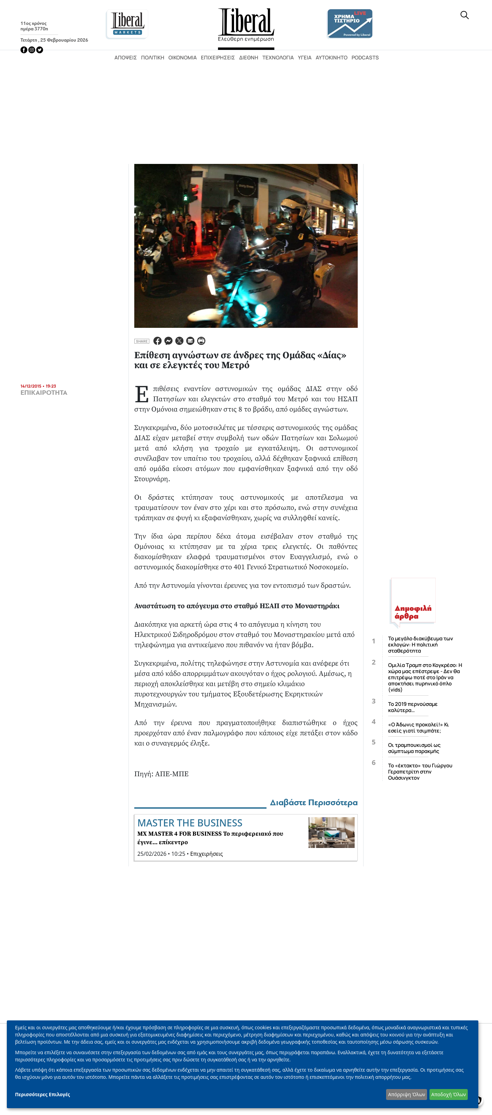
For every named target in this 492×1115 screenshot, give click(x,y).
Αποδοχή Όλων (448, 1094)
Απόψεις (125, 57)
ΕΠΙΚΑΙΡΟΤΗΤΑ (43, 393)
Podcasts (365, 57)
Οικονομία (182, 57)
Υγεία (305, 57)
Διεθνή (248, 57)
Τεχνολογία (278, 57)
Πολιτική (152, 57)
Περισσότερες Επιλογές (42, 1094)
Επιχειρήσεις (218, 57)
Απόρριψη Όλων (406, 1094)
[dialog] (242, 1064)
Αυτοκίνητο (331, 57)
